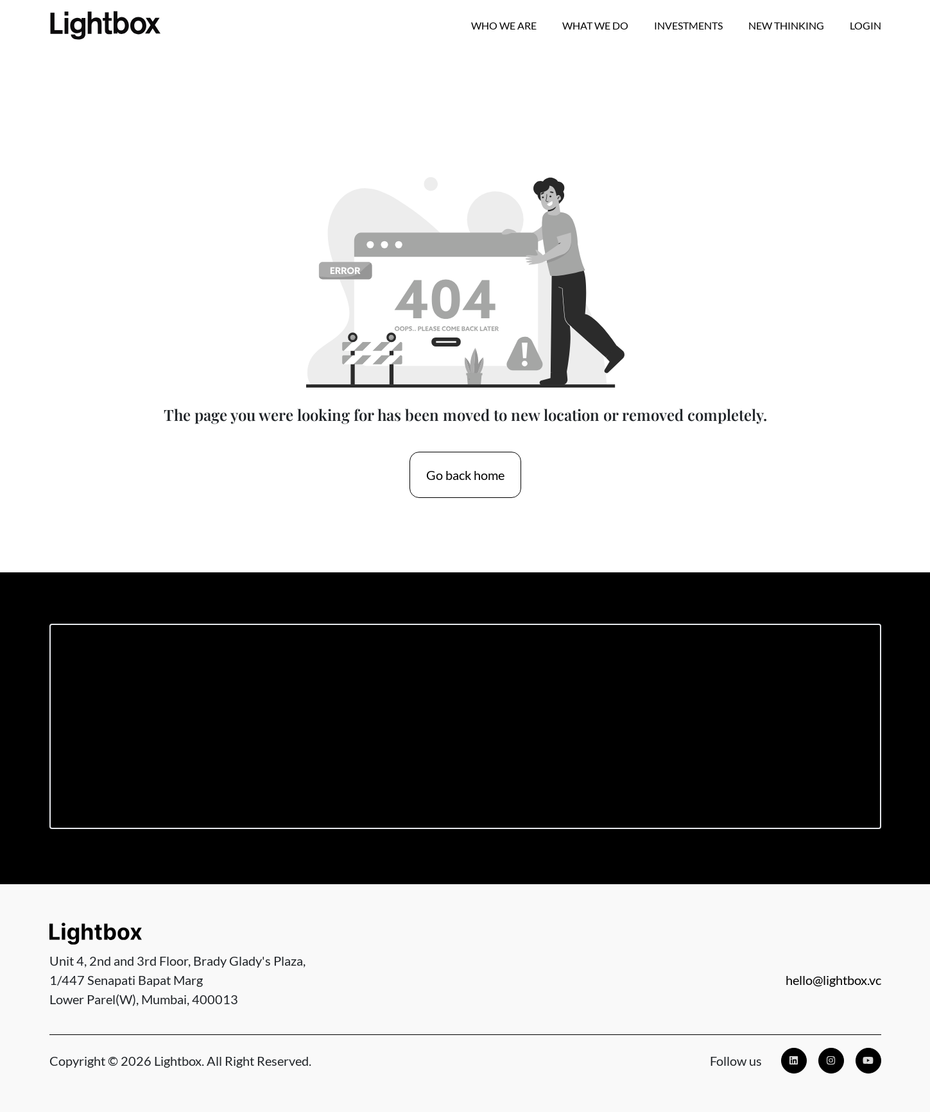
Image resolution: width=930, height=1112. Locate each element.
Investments (688, 25)
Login (865, 25)
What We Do (595, 25)
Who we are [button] (504, 25)
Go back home (465, 475)
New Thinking (786, 25)
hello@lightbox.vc (833, 980)
